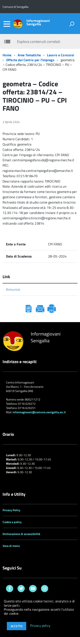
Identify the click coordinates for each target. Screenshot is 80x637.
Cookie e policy (12, 522)
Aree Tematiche (29, 55)
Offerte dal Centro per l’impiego (30, 59)
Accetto (16, 626)
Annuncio (13, 289)
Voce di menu (11, 546)
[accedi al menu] (6, 24)
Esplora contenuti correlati (38, 41)
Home (7, 55)
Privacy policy (40, 625)
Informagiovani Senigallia (38, 22)
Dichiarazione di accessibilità (21, 534)
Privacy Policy (11, 510)
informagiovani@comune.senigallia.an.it (39, 412)
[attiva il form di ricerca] (71, 24)
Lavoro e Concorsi (60, 55)
